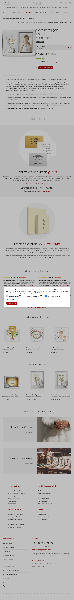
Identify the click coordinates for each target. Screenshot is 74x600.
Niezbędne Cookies (14, 296)
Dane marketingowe (54, 296)
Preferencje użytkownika (34, 296)
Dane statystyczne (14, 300)
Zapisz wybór (12, 303)
